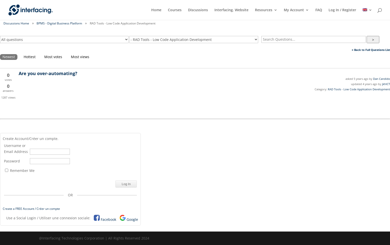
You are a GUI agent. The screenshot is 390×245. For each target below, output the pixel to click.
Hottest (30, 56)
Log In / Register (342, 10)
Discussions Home (16, 23)
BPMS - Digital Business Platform (59, 23)
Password (12, 161)
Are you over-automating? (48, 73)
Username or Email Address (16, 148)
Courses (175, 10)
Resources (263, 10)
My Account (294, 10)
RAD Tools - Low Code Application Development (359, 89)
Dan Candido (381, 79)
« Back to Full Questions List (371, 50)
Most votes (53, 56)
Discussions (198, 10)
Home (156, 10)
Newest (8, 56)
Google (132, 219)
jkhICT (386, 84)
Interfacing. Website (231, 10)
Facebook (108, 219)
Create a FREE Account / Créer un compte (31, 209)
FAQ (318, 10)
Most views (80, 56)
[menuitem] (367, 14)
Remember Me (20, 170)
